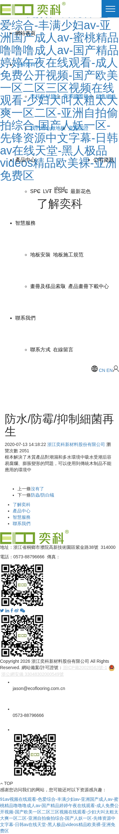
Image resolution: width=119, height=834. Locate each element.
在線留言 (63, 349)
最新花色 (80, 191)
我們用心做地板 (48, 128)
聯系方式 (40, 349)
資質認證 (78, 128)
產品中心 (25, 159)
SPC (35, 191)
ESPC (61, 191)
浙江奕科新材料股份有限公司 (76, 444)
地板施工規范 (68, 254)
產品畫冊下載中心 (88, 286)
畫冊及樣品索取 (48, 286)
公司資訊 (103, 159)
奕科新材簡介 (45, 96)
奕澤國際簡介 (78, 96)
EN (110, 370)
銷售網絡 (106, 96)
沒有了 (37, 488)
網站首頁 (25, 33)
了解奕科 (25, 64)
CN (102, 370)
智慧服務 (25, 223)
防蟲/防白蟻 (42, 495)
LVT (47, 191)
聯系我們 (25, 318)
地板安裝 (40, 254)
